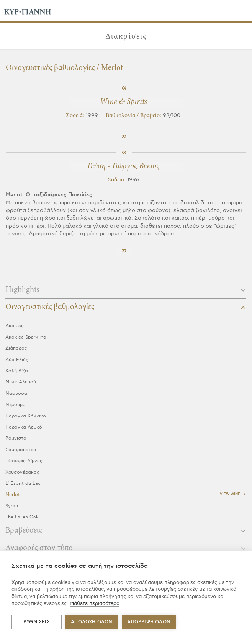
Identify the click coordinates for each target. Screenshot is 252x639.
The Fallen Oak (22, 517)
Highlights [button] (125, 290)
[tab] (125, 292)
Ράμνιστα (15, 438)
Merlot (12, 494)
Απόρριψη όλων (148, 622)
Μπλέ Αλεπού (20, 382)
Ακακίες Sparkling (25, 337)
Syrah (11, 506)
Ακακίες (14, 326)
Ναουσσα (16, 393)
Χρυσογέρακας (22, 472)
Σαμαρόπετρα (20, 450)
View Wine (230, 494)
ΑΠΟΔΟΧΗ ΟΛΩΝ (91, 622)
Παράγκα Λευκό (23, 427)
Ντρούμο (15, 405)
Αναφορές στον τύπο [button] (125, 548)
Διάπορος (16, 348)
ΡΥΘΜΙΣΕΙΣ (36, 622)
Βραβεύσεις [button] (125, 531)
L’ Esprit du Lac (23, 483)
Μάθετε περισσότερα (94, 603)
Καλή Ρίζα (16, 371)
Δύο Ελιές (16, 360)
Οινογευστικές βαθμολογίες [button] (125, 307)
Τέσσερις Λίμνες (24, 461)
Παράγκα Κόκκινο (25, 416)
